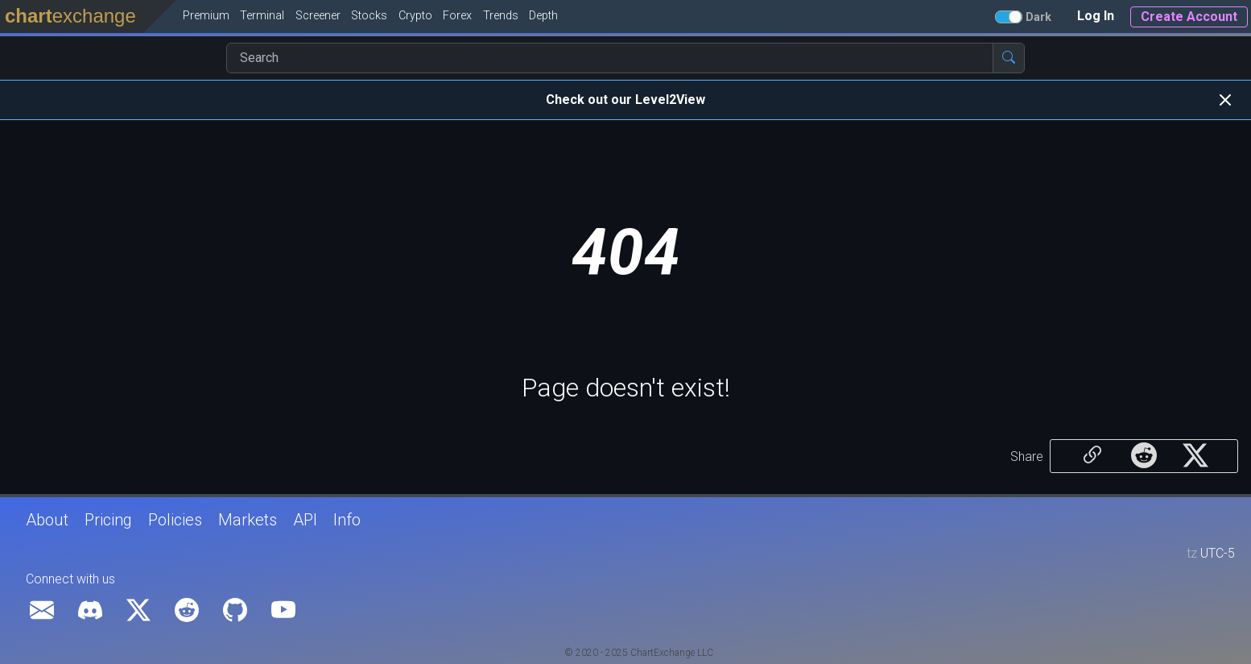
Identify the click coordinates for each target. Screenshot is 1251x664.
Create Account (1189, 16)
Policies (175, 519)
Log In (1095, 15)
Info (347, 519)
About (47, 519)
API (305, 519)
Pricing (108, 519)
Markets (247, 519)
